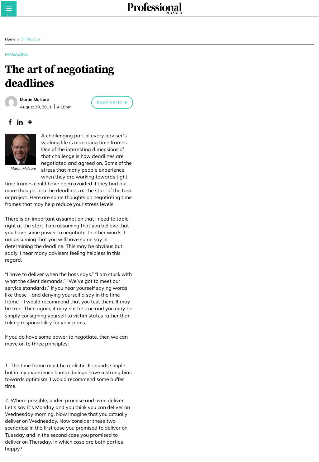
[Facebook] (10, 122)
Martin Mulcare (34, 99)
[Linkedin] (20, 122)
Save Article (112, 102)
